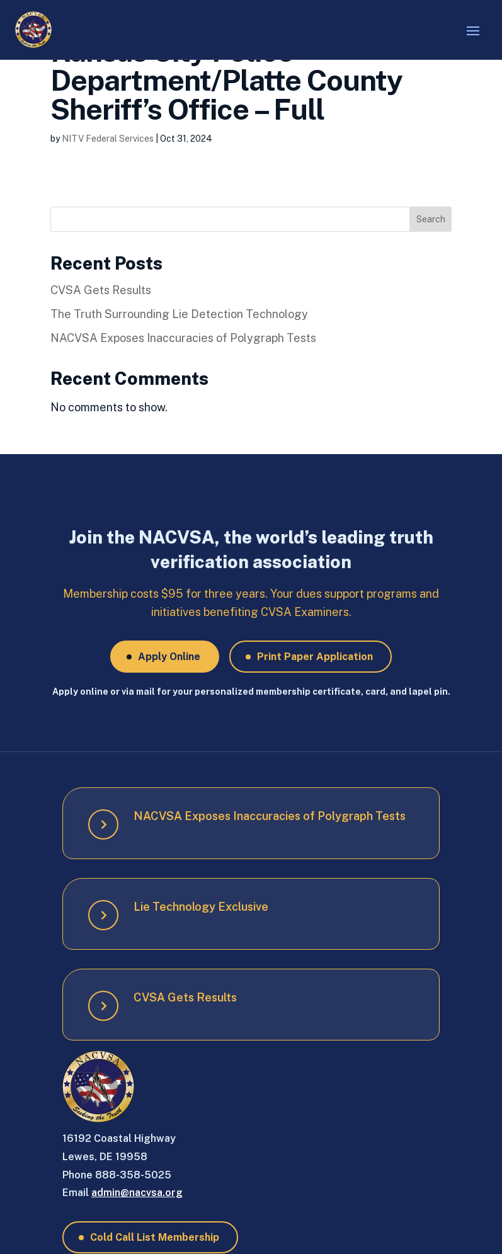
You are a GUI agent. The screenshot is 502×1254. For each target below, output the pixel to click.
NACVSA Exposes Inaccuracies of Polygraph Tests (183, 338)
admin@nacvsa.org (137, 1193)
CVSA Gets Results (100, 290)
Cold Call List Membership (154, 1237)
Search (430, 219)
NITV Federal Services (108, 139)
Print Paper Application (315, 657)
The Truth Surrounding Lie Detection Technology (179, 314)
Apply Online (169, 657)
